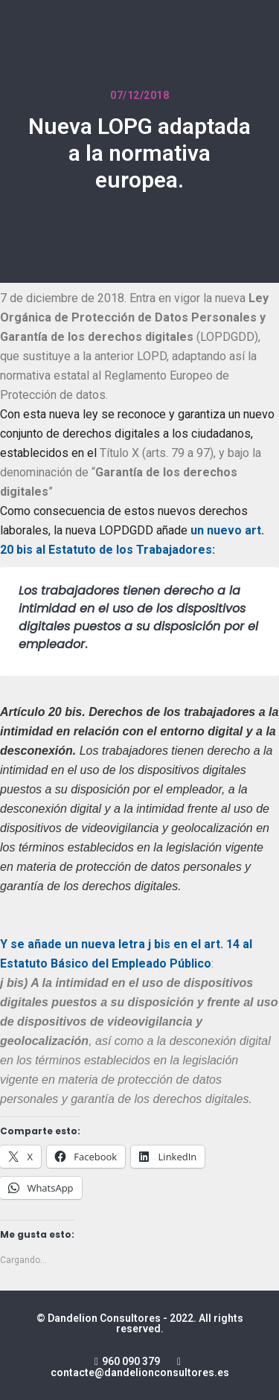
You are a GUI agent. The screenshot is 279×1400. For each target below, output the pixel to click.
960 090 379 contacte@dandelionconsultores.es (140, 1366)
